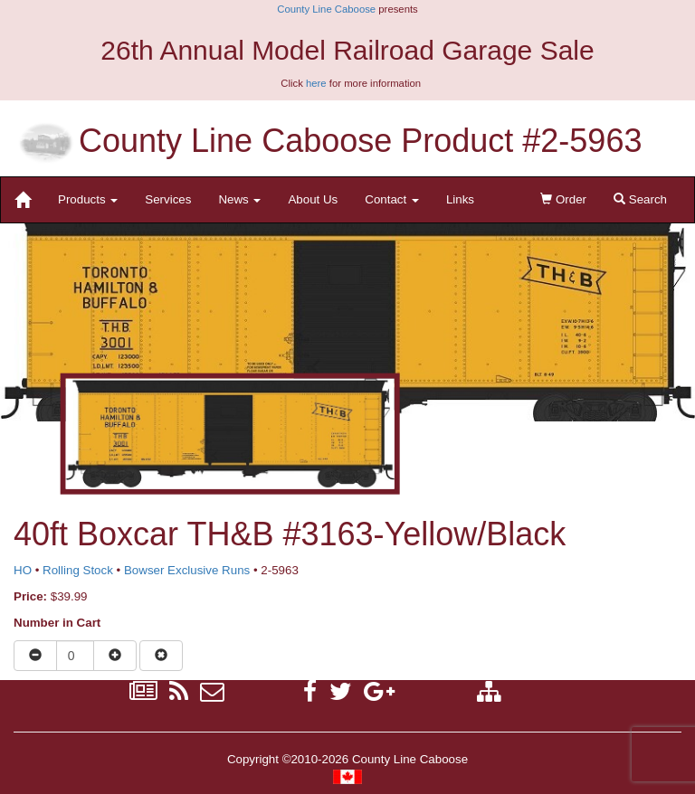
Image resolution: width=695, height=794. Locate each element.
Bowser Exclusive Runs (187, 570)
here (316, 83)
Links (460, 199)
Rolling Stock (78, 570)
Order (563, 199)
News (239, 199)
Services (168, 199)
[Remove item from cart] (161, 655)
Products (88, 199)
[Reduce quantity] (35, 655)
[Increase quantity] (115, 655)
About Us (313, 199)
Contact (392, 199)
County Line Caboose (326, 9)
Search (640, 199)
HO (23, 570)
